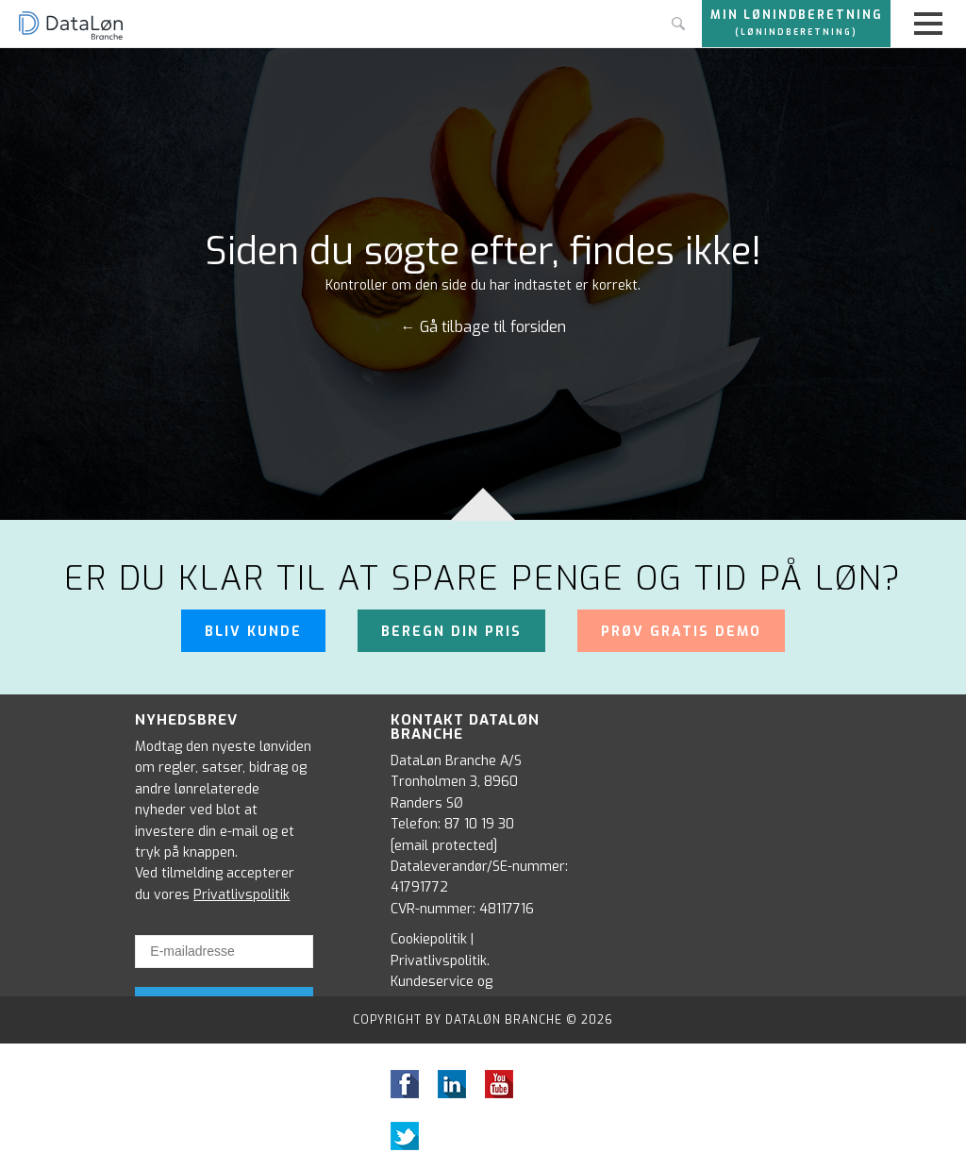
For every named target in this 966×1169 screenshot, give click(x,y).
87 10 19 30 (479, 824)
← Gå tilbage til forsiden (483, 327)
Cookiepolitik (429, 939)
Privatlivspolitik (241, 895)
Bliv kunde (253, 632)
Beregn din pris (451, 632)
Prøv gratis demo (681, 632)
